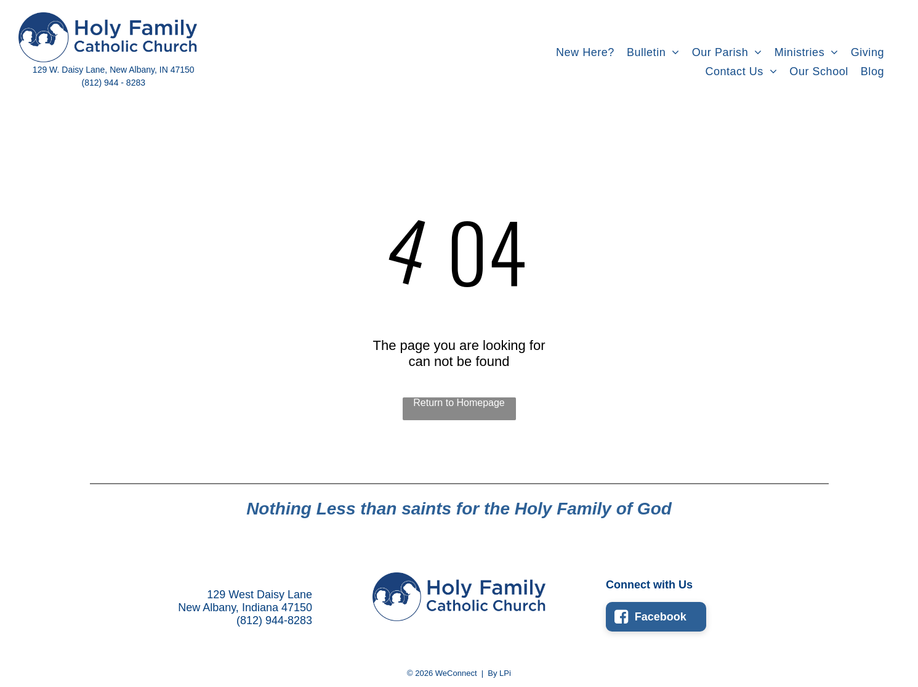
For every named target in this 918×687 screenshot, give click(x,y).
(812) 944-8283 (274, 620)
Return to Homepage (459, 402)
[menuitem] (585, 52)
